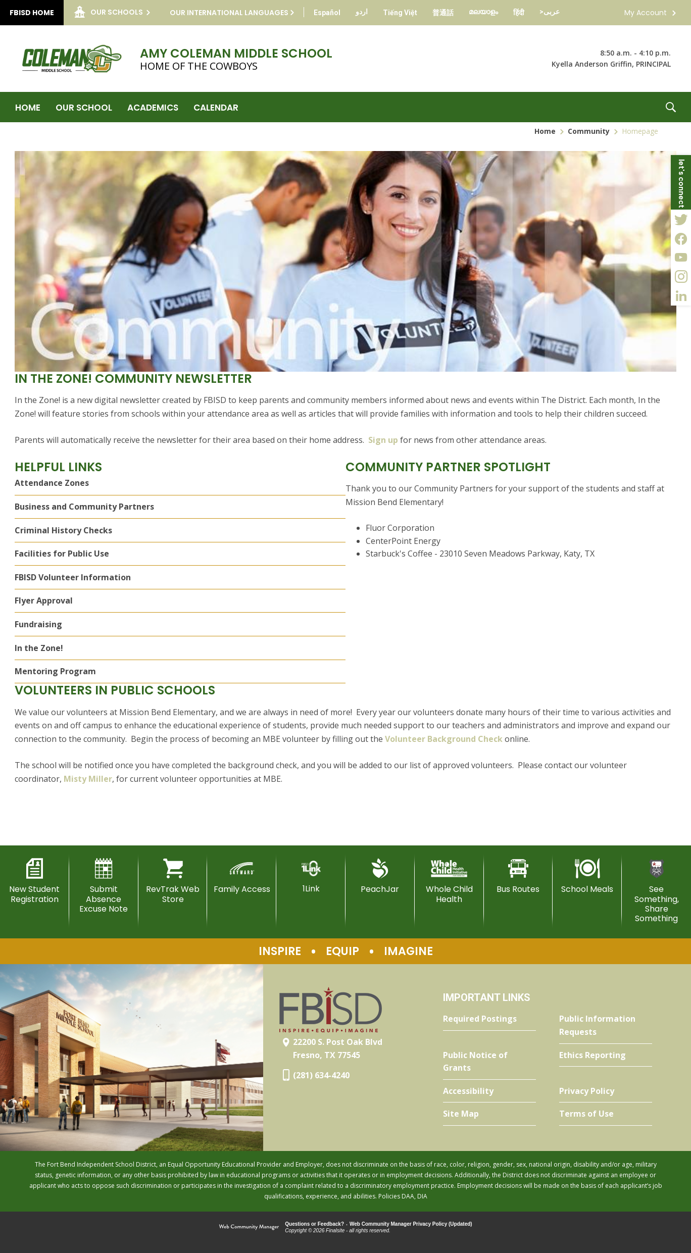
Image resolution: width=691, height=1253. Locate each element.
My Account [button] (645, 13)
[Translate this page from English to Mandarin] (443, 12)
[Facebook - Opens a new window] (681, 238)
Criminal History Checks (63, 530)
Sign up (384, 439)
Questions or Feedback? (314, 1224)
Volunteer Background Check (444, 738)
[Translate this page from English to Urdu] (362, 11)
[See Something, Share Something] (656, 891)
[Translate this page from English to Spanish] (327, 12)
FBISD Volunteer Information (73, 577)
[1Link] (310, 876)
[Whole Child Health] (449, 881)
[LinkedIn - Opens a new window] (681, 296)
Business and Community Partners (84, 506)
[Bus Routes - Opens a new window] (518, 876)
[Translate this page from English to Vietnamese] (400, 12)
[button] (671, 107)
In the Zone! (39, 648)
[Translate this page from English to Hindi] (518, 12)
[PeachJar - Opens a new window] (380, 876)
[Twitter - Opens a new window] (681, 219)
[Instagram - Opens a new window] (681, 277)
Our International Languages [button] (229, 13)
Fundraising (38, 624)
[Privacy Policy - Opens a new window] (605, 1091)
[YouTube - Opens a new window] (681, 257)
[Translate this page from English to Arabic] (549, 11)
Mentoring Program (55, 671)
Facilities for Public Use (62, 553)
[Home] (28, 107)
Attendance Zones (52, 482)
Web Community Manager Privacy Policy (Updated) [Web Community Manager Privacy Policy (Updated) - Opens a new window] (411, 1224)
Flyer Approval (44, 600)
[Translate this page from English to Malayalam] (483, 11)
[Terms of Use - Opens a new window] (605, 1114)
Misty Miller (88, 778)
